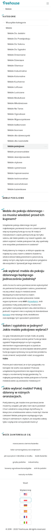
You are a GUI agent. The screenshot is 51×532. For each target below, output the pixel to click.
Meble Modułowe (16, 98)
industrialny (33, 462)
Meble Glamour (15, 66)
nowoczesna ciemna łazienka (25, 444)
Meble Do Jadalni (16, 33)
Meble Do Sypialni (17, 50)
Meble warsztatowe (18, 184)
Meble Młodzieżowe (17, 103)
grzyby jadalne (19, 462)
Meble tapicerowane (18, 173)
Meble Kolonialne (16, 76)
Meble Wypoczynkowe (19, 120)
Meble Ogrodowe (16, 114)
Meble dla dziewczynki (19, 136)
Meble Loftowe (15, 87)
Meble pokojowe (16, 146)
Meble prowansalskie (18, 152)
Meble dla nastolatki (18, 141)
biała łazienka (41, 456)
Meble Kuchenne (16, 82)
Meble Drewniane (16, 55)
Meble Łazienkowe (17, 189)
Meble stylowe (15, 163)
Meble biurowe (15, 130)
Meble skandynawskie (19, 157)
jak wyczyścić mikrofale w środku (18, 456)
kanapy (6, 315)
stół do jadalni (40, 468)
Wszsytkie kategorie (16, 23)
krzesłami (33, 302)
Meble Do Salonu (16, 44)
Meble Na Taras (15, 109)
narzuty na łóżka (25, 475)
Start (25, 483)
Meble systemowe (17, 168)
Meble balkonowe (17, 125)
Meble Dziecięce (16, 60)
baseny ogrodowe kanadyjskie (18, 468)
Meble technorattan (18, 179)
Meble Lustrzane (16, 93)
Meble (8, 9)
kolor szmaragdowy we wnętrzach (25, 450)
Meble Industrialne (17, 71)
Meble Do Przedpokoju (19, 39)
